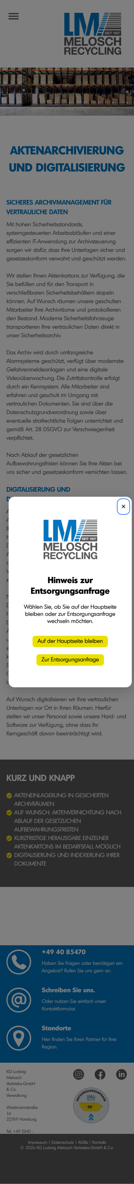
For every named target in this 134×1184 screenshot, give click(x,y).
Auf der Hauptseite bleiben (70, 641)
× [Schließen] (123, 506)
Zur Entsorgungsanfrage (70, 660)
